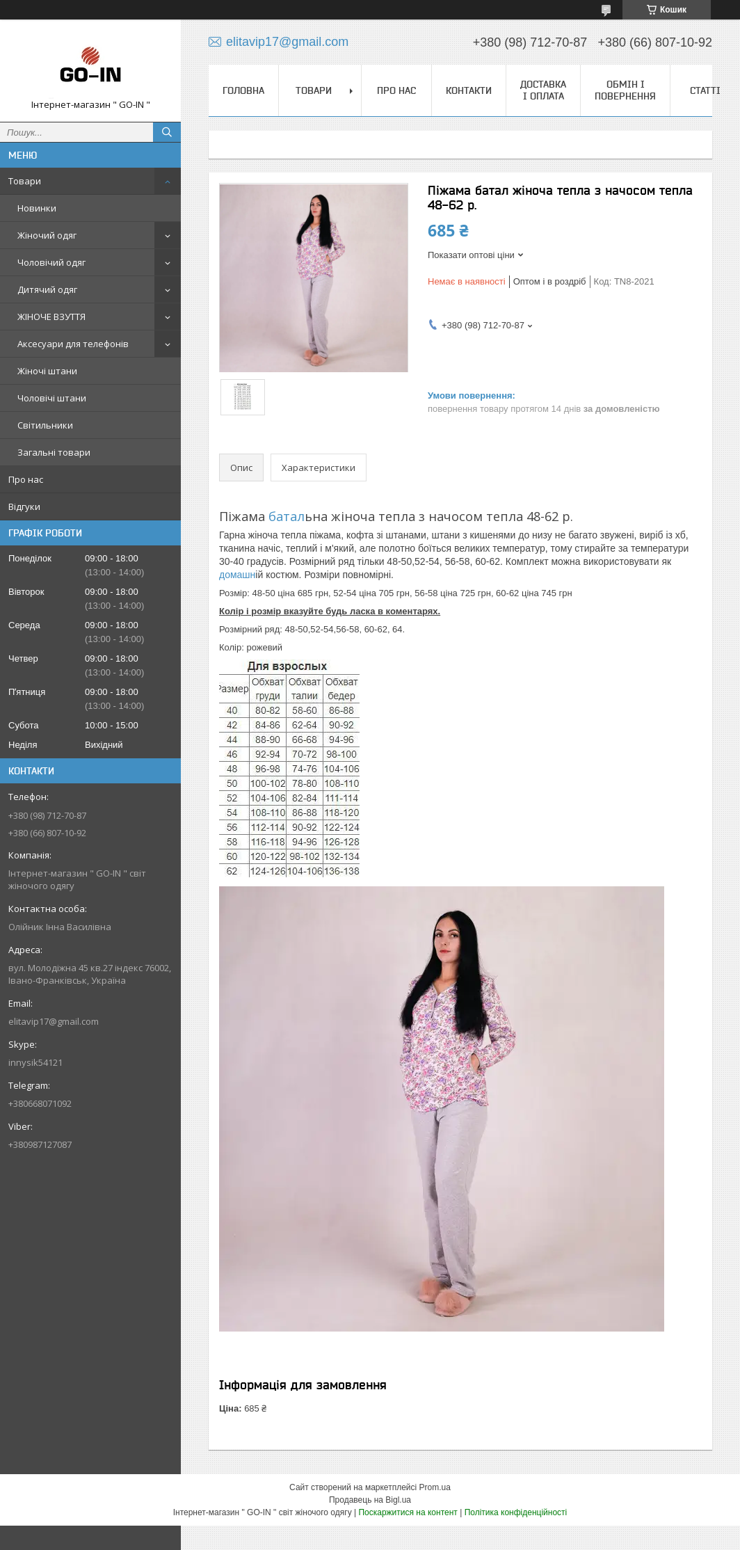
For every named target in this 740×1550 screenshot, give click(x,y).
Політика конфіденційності (516, 1512)
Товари (24, 181)
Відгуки (24, 506)
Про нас (25, 479)
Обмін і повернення (625, 90)
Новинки (36, 208)
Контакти (469, 90)
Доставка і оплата (543, 90)
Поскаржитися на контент (407, 1512)
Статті (705, 90)
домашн (237, 574)
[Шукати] (167, 132)
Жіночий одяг (47, 235)
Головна (243, 90)
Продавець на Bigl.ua (370, 1500)
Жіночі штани (47, 371)
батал (285, 516)
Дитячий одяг (47, 289)
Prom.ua (435, 1487)
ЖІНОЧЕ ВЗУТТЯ (51, 316)
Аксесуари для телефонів (73, 343)
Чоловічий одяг (51, 262)
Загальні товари (53, 452)
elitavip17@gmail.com (53, 1021)
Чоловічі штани (51, 398)
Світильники (45, 425)
